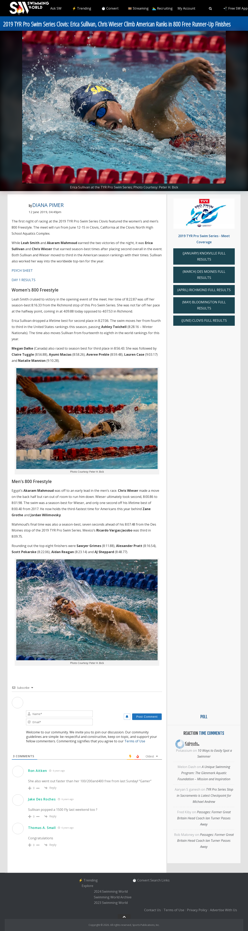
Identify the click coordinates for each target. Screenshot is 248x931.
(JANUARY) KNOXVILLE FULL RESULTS (204, 256)
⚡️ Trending (81, 8)
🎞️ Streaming (138, 8)
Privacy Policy (197, 910)
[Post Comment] (147, 716)
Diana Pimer (48, 204)
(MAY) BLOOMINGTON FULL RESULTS (204, 305)
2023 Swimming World (111, 903)
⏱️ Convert (110, 8)
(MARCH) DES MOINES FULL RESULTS (204, 274)
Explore (87, 886)
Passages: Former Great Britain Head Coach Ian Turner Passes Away (204, 818)
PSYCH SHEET (22, 270)
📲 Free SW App (235, 8)
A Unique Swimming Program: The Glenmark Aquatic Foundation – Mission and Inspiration (204, 773)
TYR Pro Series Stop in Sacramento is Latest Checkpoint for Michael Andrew (205, 795)
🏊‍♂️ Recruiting (162, 8)
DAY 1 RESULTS (23, 280)
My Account (186, 8)
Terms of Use (134, 741)
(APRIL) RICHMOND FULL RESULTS (204, 290)
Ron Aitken (37, 770)
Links (165, 880)
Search (155, 880)
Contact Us (152, 910)
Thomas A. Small (42, 827)
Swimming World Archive (113, 897)
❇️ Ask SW (53, 8)
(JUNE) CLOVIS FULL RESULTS (204, 320)
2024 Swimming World (111, 891)
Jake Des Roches (42, 799)
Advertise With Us (223, 910)
